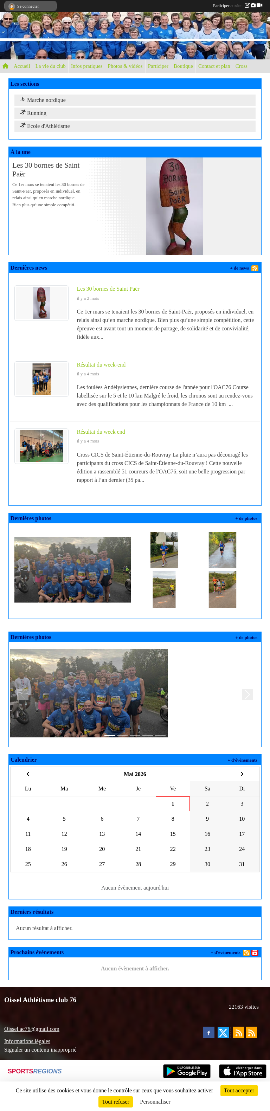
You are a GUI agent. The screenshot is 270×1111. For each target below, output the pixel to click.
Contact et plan (214, 66)
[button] (22, 694)
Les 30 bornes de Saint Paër (108, 289)
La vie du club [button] (51, 66)
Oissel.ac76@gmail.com (31, 1029)
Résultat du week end (101, 432)
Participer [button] (158, 66)
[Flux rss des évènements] (251, 1032)
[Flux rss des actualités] (238, 1032)
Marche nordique (43, 100)
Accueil (22, 66)
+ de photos (246, 518)
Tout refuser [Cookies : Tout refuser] (115, 1102)
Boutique (183, 66)
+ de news (239, 268)
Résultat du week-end (101, 365)
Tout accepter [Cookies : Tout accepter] (239, 1090)
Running (33, 113)
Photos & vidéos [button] (125, 66)
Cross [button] (242, 66)
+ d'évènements (242, 760)
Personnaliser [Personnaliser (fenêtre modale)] (155, 1102)
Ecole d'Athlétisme (45, 126)
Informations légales (27, 1041)
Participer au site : (237, 5)
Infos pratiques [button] (87, 66)
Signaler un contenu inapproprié (40, 1050)
